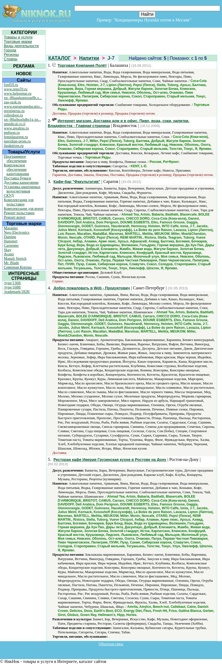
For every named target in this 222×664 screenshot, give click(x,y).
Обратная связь (111, 644)
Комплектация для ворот (23, 209)
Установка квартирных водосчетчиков (22, 189)
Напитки (89, 58)
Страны (10, 59)
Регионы (11, 54)
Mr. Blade (11, 263)
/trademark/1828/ (17, 292)
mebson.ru (12, 133)
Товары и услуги (18, 37)
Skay (7, 250)
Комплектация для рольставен (19, 202)
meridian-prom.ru (17, 141)
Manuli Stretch (15, 259)
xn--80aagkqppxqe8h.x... (23, 98)
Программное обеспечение (15, 158)
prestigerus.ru (14, 111)
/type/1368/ (12, 283)
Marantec (11, 228)
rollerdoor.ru (13, 115)
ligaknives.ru (14, 146)
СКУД (9, 196)
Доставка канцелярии (21, 183)
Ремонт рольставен (19, 213)
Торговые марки (18, 41)
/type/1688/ (12, 287)
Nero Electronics (16, 232)
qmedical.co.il (14, 124)
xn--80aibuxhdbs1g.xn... (22, 120)
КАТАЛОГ (59, 58)
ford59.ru (11, 85)
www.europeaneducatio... (23, 107)
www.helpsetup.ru (17, 93)
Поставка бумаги (17, 178)
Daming (10, 237)
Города (10, 50)
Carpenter (11, 246)
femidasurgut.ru (16, 137)
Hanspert (11, 241)
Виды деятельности (21, 46)
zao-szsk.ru (12, 102)
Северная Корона (17, 267)
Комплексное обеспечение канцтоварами (16, 169)
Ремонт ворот (15, 217)
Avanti (9, 254)
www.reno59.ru (15, 89)
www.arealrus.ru (16, 128)
